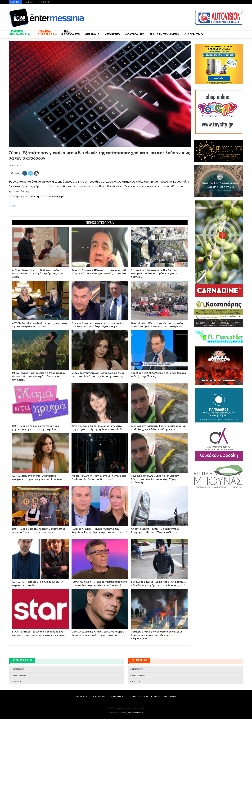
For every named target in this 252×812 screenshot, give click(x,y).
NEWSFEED (112, 34)
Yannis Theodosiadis (135, 805)
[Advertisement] (100, 199)
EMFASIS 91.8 (19, 33)
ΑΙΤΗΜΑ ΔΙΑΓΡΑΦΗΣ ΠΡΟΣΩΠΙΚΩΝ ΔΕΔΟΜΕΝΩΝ (153, 789)
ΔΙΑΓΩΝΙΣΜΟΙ (194, 34)
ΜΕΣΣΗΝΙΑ (92, 34)
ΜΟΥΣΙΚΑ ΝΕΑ (135, 34)
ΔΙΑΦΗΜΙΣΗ (30, 2)
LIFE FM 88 (45, 33)
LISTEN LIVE (18, 762)
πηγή (12, 252)
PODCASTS (70, 33)
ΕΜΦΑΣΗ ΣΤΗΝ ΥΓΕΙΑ (164, 34)
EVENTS (17, 774)
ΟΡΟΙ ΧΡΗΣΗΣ (117, 789)
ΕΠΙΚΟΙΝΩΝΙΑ (44, 2)
